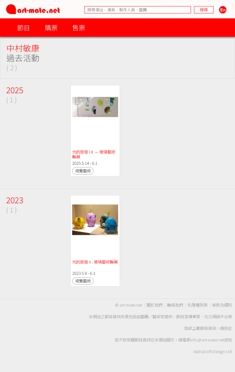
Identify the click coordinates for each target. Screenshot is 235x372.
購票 (51, 27)
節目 (23, 27)
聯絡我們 (175, 305)
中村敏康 (22, 48)
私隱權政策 (197, 305)
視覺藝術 (83, 171)
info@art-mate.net (207, 340)
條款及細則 (222, 305)
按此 (228, 328)
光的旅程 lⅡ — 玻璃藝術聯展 (93, 154)
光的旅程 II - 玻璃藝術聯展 (95, 262)
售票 (78, 27)
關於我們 (154, 305)
